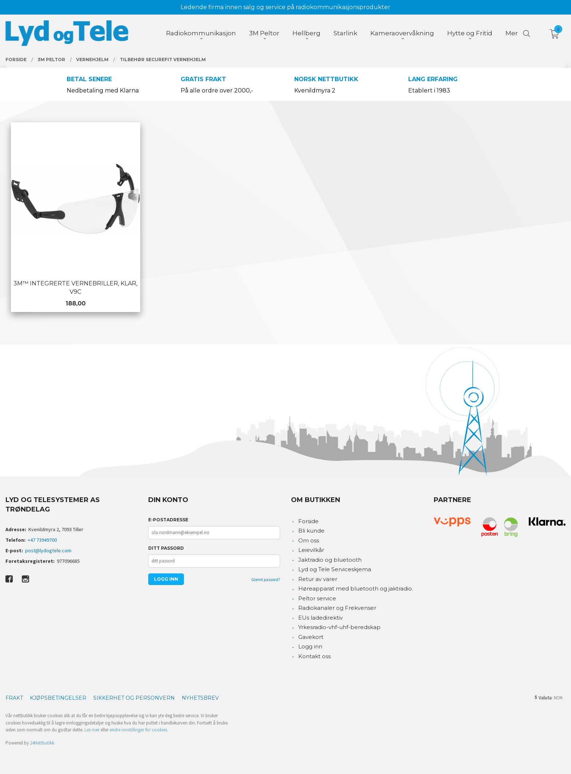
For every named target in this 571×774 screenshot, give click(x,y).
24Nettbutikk (42, 743)
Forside (308, 521)
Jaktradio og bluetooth (330, 559)
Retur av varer (317, 579)
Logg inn (310, 646)
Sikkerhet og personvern (134, 698)
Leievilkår (311, 549)
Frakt (14, 698)
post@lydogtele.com (48, 550)
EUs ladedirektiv (320, 617)
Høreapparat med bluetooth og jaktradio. (355, 588)
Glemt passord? (265, 579)
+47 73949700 (42, 540)
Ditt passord (166, 548)
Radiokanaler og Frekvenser (337, 607)
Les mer (91, 730)
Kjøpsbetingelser (58, 698)
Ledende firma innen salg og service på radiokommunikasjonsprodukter (285, 7)
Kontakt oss (314, 656)
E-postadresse (168, 519)
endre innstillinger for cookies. (139, 730)
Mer (511, 33)
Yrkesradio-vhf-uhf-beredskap (339, 627)
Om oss (308, 540)
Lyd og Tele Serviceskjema (334, 569)
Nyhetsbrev (200, 698)
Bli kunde (311, 530)
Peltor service (317, 598)
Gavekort (310, 636)
